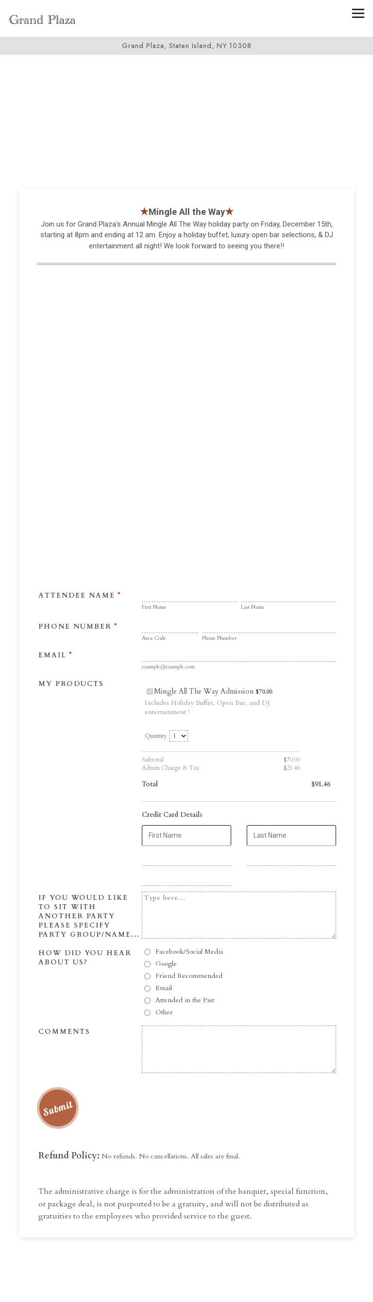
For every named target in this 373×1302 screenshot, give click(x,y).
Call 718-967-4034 (187, 1289)
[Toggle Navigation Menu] (358, 13)
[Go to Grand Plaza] (186, 45)
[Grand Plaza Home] (42, 18)
